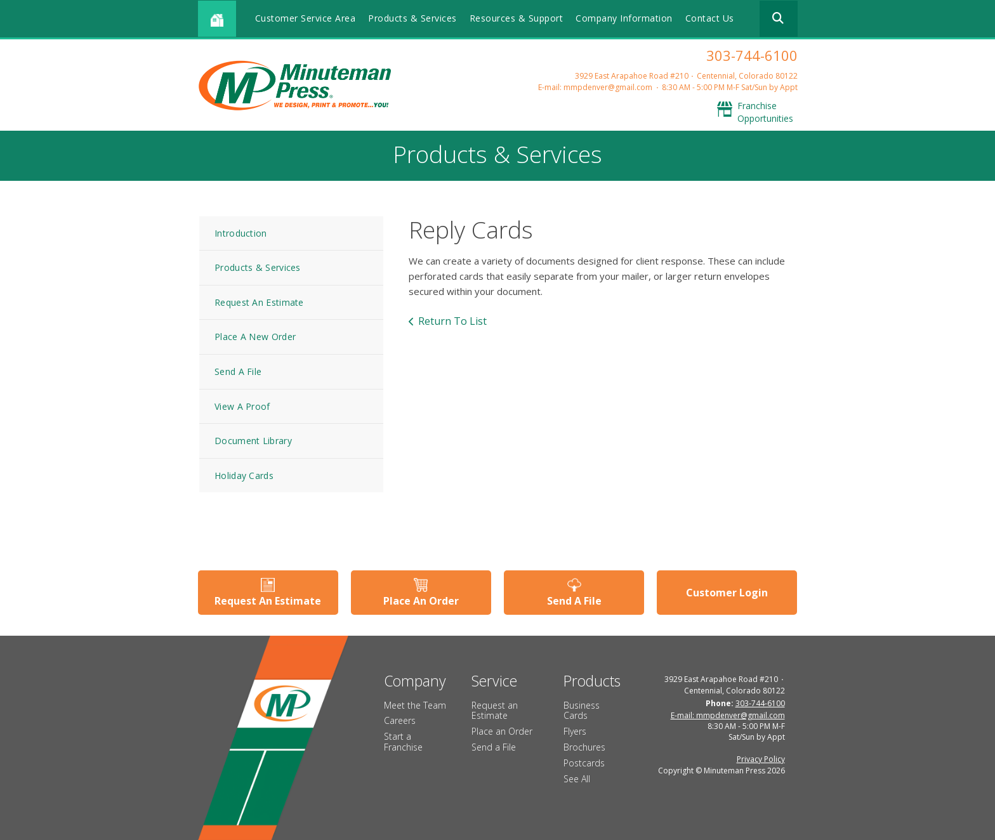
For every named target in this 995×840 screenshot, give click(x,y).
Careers (400, 720)
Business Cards (581, 710)
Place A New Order (255, 337)
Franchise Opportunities (765, 112)
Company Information (624, 18)
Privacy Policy (761, 759)
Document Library (253, 441)
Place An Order (421, 601)
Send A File (237, 371)
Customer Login (727, 593)
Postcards (584, 763)
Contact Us (709, 18)
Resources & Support (516, 18)
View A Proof (242, 406)
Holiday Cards (243, 475)
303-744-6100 (752, 55)
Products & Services (412, 18)
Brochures (584, 747)
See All (576, 779)
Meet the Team (415, 705)
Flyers (574, 731)
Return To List (452, 321)
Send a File (493, 747)
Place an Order (501, 731)
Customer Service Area (305, 18)
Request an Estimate (494, 710)
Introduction (240, 233)
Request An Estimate (259, 302)
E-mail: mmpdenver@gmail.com (595, 87)
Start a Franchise (403, 741)
